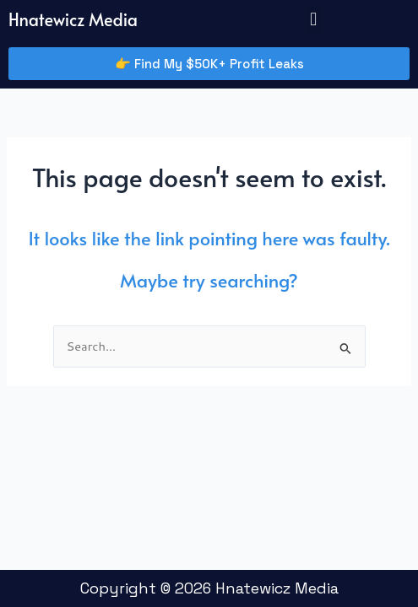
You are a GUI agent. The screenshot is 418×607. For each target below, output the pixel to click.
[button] (314, 20)
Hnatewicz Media (73, 19)
